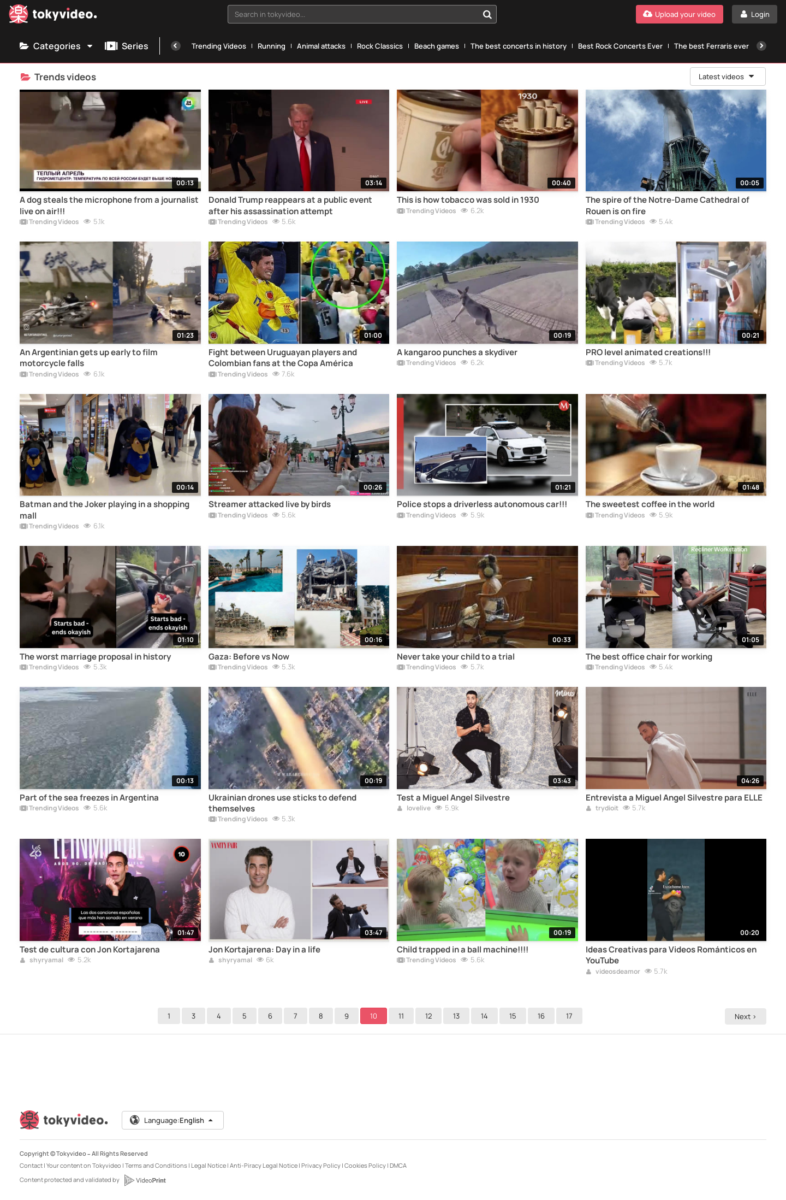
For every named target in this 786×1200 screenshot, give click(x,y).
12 (430, 1016)
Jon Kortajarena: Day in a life (264, 949)
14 (486, 1016)
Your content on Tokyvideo (83, 1165)
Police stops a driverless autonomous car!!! (482, 504)
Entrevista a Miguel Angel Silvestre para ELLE (674, 797)
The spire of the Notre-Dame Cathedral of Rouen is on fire (667, 205)
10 (375, 1016)
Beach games (436, 46)
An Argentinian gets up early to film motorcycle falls (89, 358)
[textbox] (353, 14)
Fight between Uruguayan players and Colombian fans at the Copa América (283, 358)
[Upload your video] (679, 14)
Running (271, 46)
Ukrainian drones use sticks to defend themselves (282, 803)
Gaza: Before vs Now (249, 656)
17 (571, 1016)
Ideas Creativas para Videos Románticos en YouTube (671, 955)
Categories (57, 46)
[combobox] (362, 14)
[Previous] (176, 46)
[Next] (761, 46)
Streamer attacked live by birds (270, 504)
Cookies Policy (365, 1165)
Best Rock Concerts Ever (620, 46)
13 (458, 1016)
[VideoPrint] (144, 1180)
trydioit (602, 809)
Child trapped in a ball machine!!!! (462, 949)
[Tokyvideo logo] (53, 16)
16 (542, 1016)
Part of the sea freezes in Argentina (89, 797)
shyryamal (41, 960)
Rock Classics (380, 46)
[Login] (754, 14)
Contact (31, 1165)
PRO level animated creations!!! (648, 352)
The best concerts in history (519, 46)
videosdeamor (613, 972)
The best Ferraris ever (711, 46)
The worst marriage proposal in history (95, 656)
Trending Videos (219, 46)
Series (126, 46)
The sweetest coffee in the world (650, 504)
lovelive (414, 809)
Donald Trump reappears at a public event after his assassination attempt (290, 205)
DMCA (398, 1165)
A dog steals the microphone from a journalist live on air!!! (109, 205)
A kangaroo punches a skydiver (457, 352)
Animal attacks (321, 46)
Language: (172, 1120)
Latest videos (727, 76)
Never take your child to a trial (456, 656)
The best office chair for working (649, 656)
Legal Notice (208, 1165)
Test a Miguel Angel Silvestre (453, 797)
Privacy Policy (321, 1165)
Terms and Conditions (156, 1165)
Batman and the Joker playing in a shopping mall (104, 510)
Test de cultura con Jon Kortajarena (90, 949)
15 (514, 1016)
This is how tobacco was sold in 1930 (468, 200)
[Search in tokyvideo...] (487, 14)
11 (403, 1016)
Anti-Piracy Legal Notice (263, 1165)
